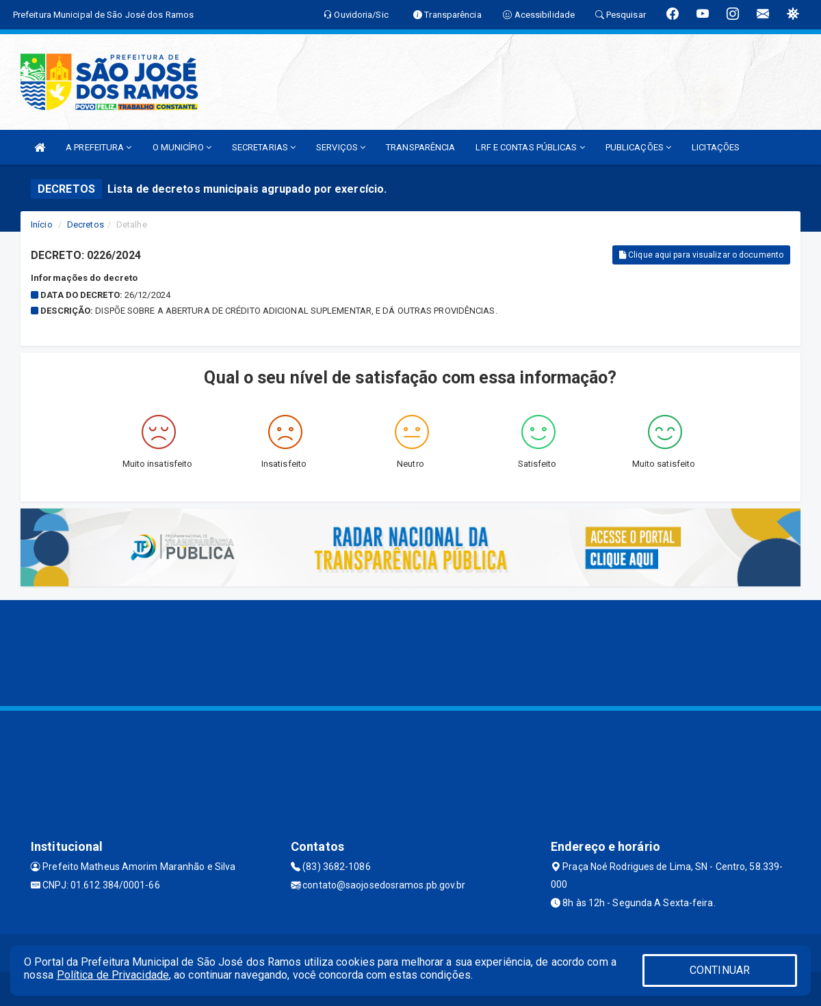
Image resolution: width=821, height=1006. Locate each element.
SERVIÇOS (340, 147)
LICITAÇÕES (716, 147)
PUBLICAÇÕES (638, 147)
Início (42, 224)
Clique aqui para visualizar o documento (701, 255)
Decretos (85, 224)
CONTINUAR (720, 970)
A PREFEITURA (98, 147)
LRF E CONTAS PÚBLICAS (529, 147)
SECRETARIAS (264, 147)
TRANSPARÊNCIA (420, 147)
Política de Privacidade (113, 974)
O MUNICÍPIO (182, 147)
